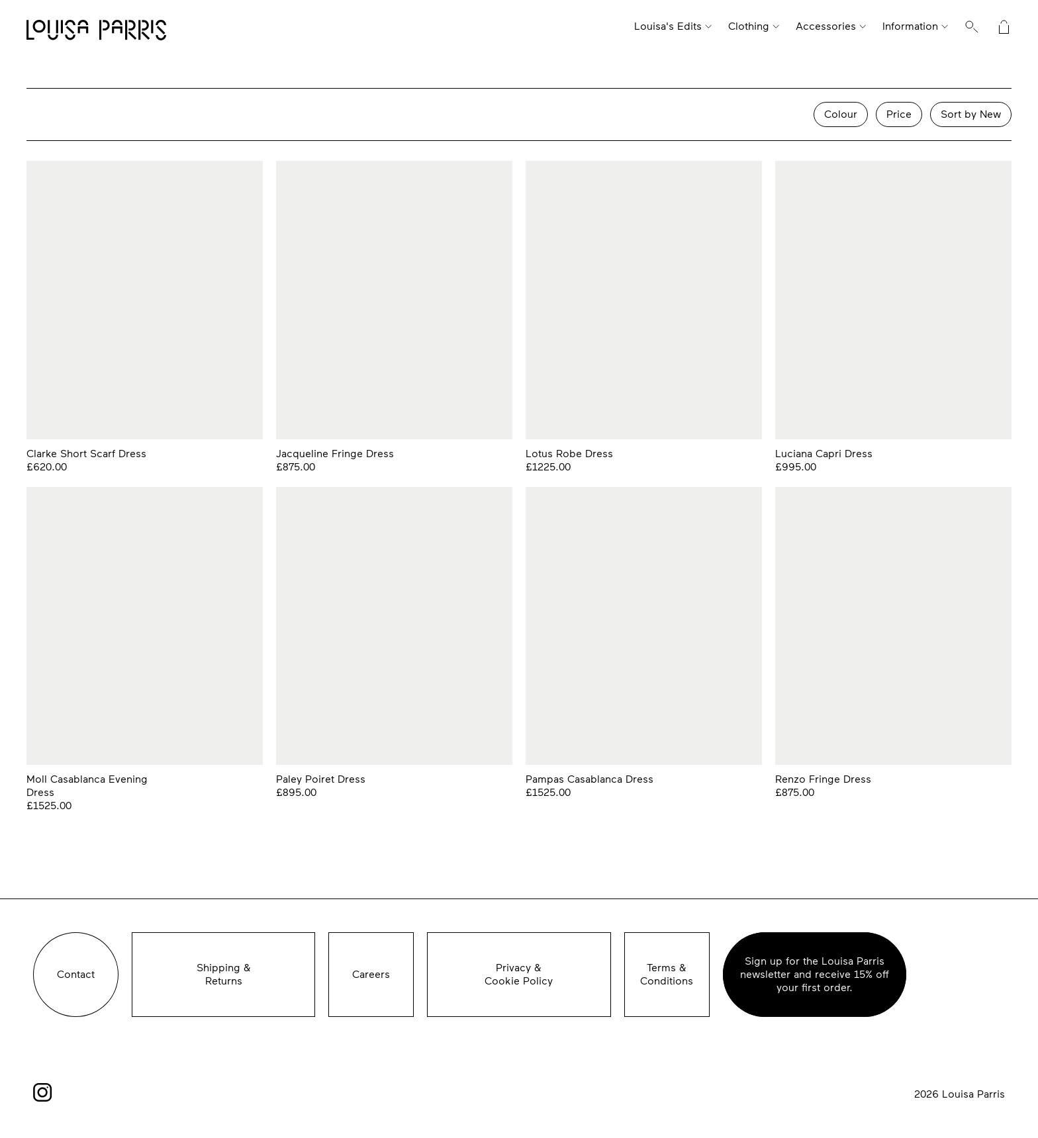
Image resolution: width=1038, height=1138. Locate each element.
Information (910, 26)
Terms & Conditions (666, 974)
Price (899, 114)
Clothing (748, 26)
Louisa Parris (96, 31)
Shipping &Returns (224, 974)
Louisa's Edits (668, 26)
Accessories (826, 26)
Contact (76, 974)
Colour (840, 114)
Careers (371, 974)
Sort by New (971, 114)
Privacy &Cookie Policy (519, 974)
